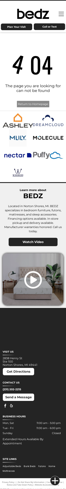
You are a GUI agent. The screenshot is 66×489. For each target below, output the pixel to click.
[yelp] (11, 406)
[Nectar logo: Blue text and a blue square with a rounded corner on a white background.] (18, 155)
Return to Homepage (33, 104)
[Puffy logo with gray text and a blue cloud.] (48, 155)
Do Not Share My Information (31, 482)
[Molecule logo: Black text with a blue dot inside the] (48, 138)
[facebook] (5, 406)
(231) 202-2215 (12, 389)
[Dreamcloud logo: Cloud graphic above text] (48, 120)
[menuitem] (13, 466)
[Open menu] (61, 14)
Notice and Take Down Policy (20, 484)
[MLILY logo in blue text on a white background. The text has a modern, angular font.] (18, 138)
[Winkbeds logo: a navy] (18, 172)
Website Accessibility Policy (47, 484)
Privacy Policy (8, 482)
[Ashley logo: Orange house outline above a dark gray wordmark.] (18, 120)
